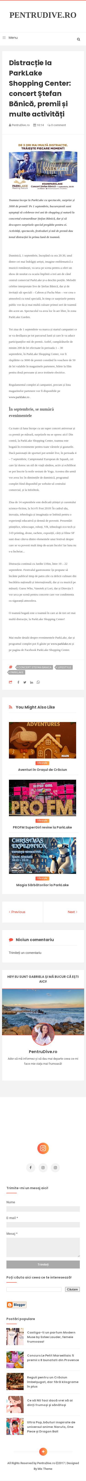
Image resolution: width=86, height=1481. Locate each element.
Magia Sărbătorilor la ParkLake (42, 885)
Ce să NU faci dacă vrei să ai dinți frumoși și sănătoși (50, 1402)
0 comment (56, 125)
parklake (17, 672)
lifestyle (64, 667)
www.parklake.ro (19, 397)
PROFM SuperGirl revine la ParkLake (42, 827)
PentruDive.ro (43, 15)
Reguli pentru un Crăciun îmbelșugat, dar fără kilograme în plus (52, 1382)
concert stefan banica (35, 667)
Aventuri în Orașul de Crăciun (42, 769)
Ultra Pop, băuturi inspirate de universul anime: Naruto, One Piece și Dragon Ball (51, 1427)
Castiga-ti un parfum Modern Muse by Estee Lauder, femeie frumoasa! (51, 1337)
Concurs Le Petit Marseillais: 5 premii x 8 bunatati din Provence (53, 1357)
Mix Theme (45, 1469)
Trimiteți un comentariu (25, 953)
